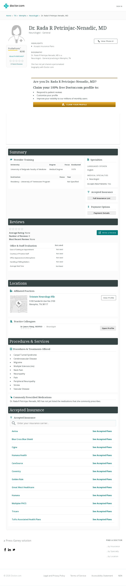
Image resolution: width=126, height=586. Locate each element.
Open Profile (108, 328)
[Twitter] (13, 549)
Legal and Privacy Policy (54, 575)
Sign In (119, 6)
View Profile (108, 298)
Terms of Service (78, 575)
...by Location (112, 556)
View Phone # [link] (106, 41)
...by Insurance (113, 546)
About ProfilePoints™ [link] (16, 56)
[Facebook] (5, 549)
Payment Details (102, 213)
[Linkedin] (9, 549)
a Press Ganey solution (17, 540)
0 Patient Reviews (17, 64)
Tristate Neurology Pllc (42, 296)
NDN (120, 575)
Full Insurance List (101, 198)
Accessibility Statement (102, 575)
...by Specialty (112, 551)
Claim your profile (74, 104)
